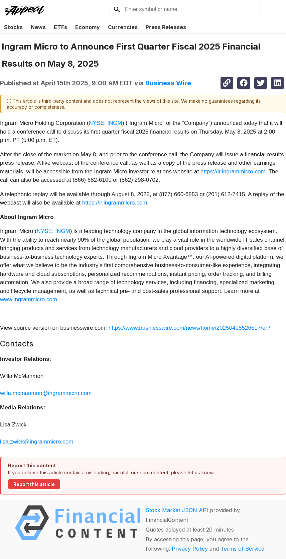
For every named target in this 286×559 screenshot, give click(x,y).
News (38, 27)
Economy (87, 27)
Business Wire (168, 83)
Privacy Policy (190, 548)
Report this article (34, 484)
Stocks (13, 27)
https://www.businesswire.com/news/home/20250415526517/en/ (189, 328)
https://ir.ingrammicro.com (233, 171)
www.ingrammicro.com (28, 299)
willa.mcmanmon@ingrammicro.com (46, 393)
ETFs (60, 27)
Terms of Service (242, 548)
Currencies (123, 27)
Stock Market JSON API (177, 510)
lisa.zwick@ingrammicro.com (36, 441)
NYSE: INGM (105, 123)
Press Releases (166, 27)
